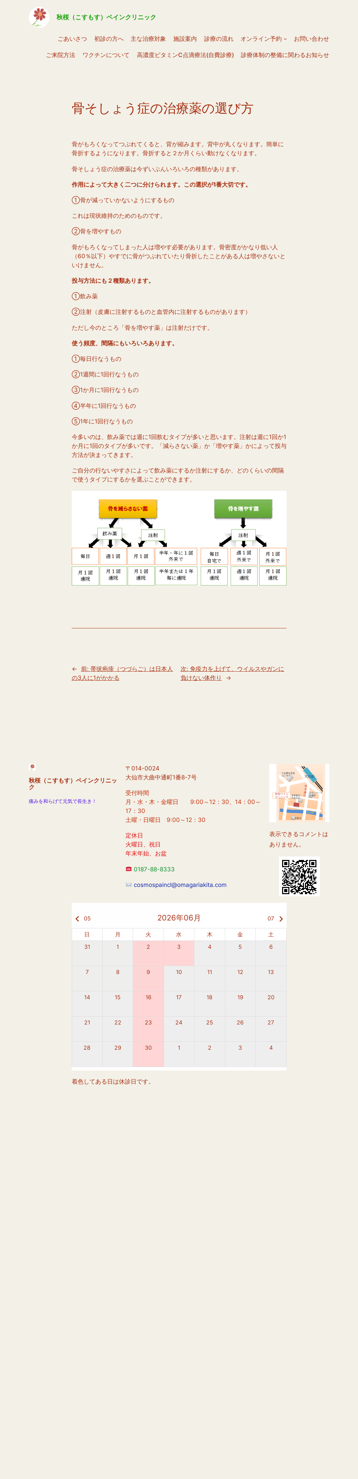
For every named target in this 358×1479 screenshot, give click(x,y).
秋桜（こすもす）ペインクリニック (106, 17)
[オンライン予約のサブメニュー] (285, 38)
